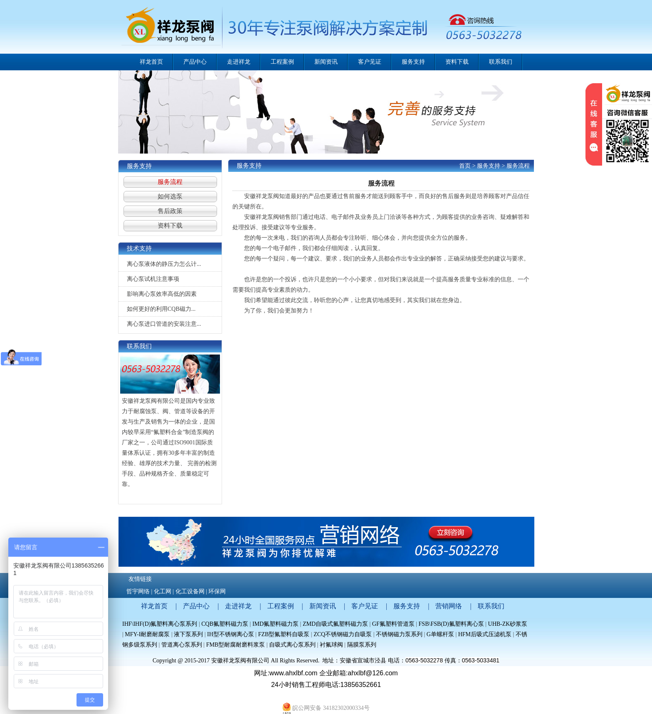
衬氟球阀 (331, 645)
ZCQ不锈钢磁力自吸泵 (343, 634)
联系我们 (491, 606)
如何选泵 (170, 196)
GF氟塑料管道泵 (393, 624)
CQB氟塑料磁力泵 (224, 624)
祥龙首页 (151, 62)
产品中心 (196, 606)
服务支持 (488, 166)
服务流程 (170, 181)
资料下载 (170, 225)
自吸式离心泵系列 (292, 645)
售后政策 (170, 211)
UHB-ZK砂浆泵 (508, 624)
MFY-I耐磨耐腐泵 (147, 634)
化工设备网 (190, 591)
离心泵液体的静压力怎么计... (164, 264)
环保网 (217, 591)
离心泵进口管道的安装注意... (164, 324)
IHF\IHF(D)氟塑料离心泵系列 (159, 624)
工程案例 (280, 606)
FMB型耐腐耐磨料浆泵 (235, 645)
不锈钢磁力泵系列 (399, 634)
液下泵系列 (189, 634)
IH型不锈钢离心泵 (230, 634)
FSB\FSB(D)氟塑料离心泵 (451, 624)
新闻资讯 (322, 606)
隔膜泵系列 (361, 645)
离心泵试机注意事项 (153, 279)
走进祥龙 (238, 606)
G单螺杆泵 (440, 634)
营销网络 (448, 606)
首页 (465, 166)
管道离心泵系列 (181, 645)
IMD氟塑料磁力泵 (275, 624)
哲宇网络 (138, 591)
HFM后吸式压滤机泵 (484, 634)
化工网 (162, 591)
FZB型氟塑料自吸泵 (284, 634)
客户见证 (364, 606)
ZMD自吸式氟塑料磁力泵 (335, 624)
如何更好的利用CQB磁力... (161, 309)
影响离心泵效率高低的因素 (162, 294)
